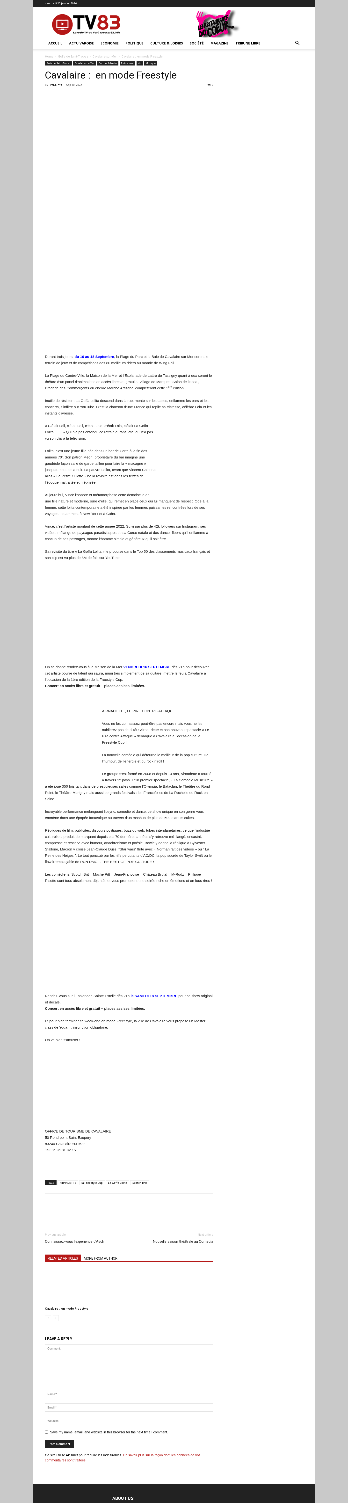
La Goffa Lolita (117, 1182)
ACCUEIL (55, 43)
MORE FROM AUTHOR (100, 1258)
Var (140, 63)
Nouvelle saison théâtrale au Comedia (183, 1241)
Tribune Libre (247, 43)
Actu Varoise (81, 43)
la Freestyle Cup (92, 1182)
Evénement (127, 63)
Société (197, 43)
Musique (151, 63)
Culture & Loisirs (166, 43)
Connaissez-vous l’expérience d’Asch (74, 1241)
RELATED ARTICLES (63, 1258)
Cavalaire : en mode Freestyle (66, 1308)
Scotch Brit (139, 1182)
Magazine (219, 43)
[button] (297, 43)
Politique (134, 43)
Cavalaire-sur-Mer (105, 56)
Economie (110, 43)
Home (49, 56)
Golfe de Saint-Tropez (73, 56)
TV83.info (55, 85)
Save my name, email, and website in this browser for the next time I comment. (109, 1432)
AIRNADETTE (68, 1182)
